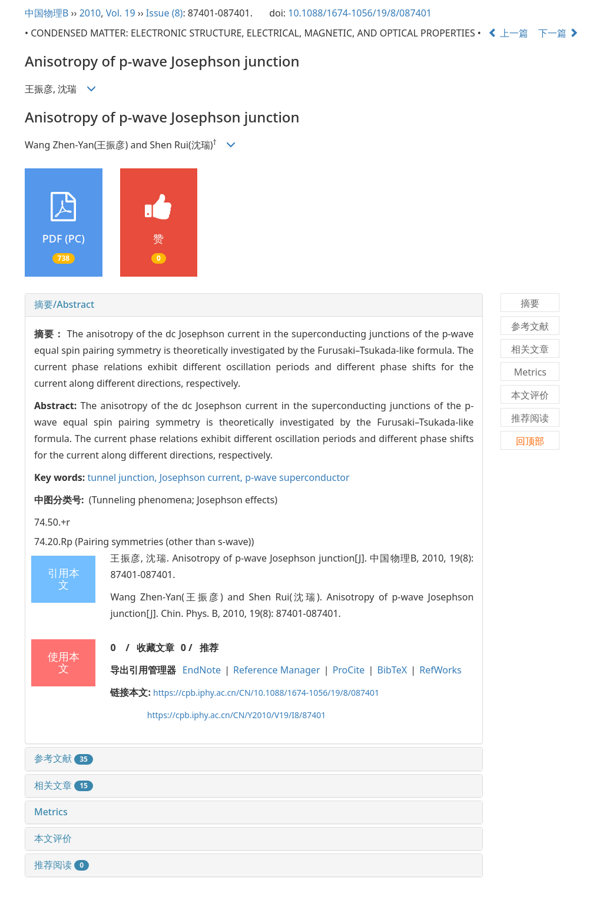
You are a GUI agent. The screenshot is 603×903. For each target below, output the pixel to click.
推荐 (209, 647)
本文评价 (53, 838)
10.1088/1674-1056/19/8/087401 (360, 12)
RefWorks (440, 669)
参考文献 (63, 758)
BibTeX (392, 669)
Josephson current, (202, 477)
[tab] (253, 305)
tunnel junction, (123, 477)
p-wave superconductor (297, 477)
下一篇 (558, 32)
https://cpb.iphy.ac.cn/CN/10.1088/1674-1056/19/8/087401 (266, 692)
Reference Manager (276, 669)
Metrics (51, 811)
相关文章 (63, 785)
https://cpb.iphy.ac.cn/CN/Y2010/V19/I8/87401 (236, 715)
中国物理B (46, 12)
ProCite (349, 669)
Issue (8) (164, 12)
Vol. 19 (120, 12)
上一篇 (508, 32)
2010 (90, 12)
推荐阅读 (61, 864)
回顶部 (530, 440)
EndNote (202, 669)
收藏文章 (155, 647)
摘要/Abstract (64, 304)
